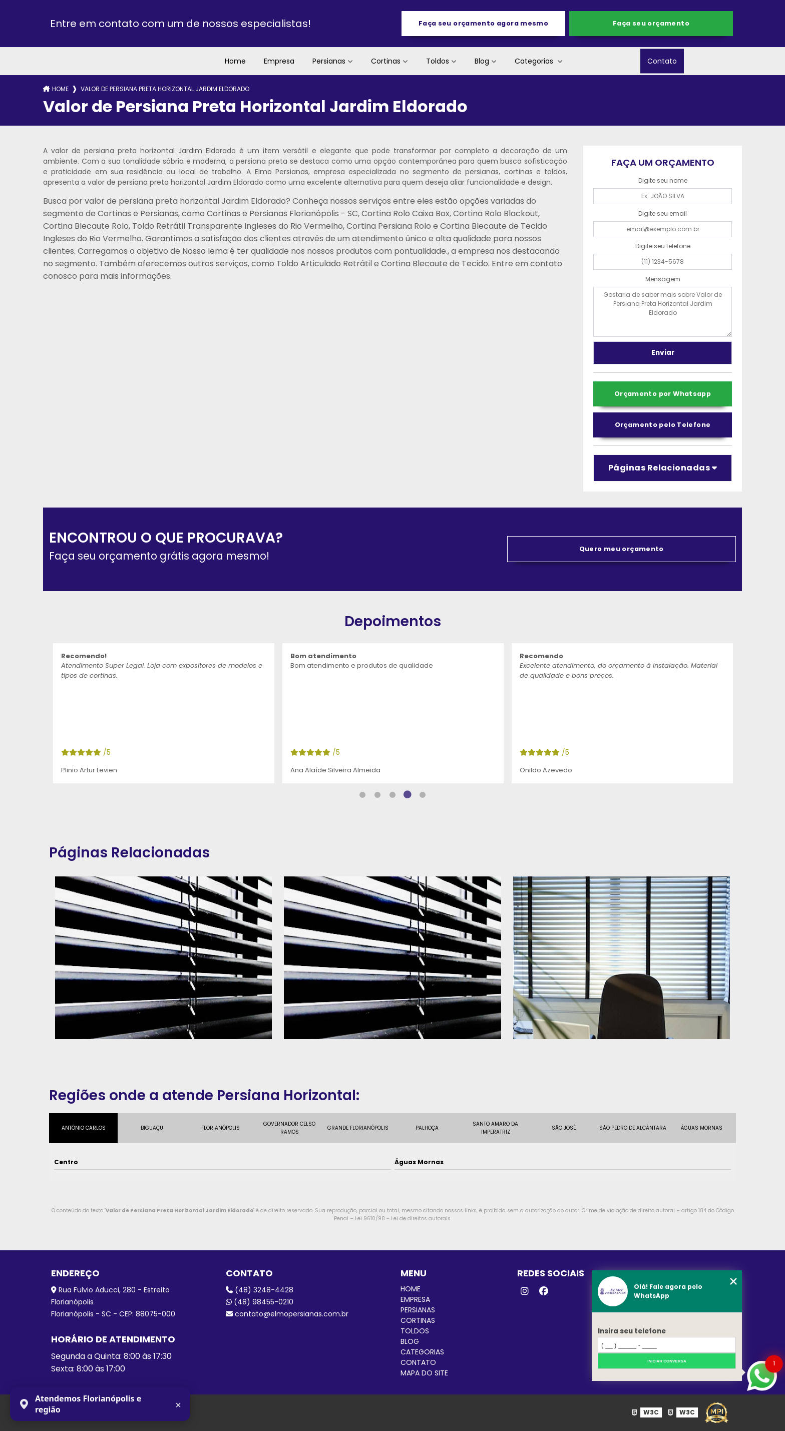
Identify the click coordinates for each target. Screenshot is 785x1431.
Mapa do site (424, 1373)
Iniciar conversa (666, 1361)
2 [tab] (377, 795)
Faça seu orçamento (651, 23)
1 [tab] (362, 795)
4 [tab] (408, 795)
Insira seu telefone (632, 1331)
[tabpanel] (163, 713)
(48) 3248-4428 (259, 1290)
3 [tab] (392, 795)
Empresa (279, 61)
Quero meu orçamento (621, 549)
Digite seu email (662, 213)
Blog (482, 61)
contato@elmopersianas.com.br (287, 1314)
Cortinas (386, 61)
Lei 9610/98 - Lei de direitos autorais (403, 1218)
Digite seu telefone (662, 246)
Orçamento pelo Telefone (663, 424)
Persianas (328, 61)
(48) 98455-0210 (259, 1302)
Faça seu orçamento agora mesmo (483, 23)
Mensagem (662, 279)
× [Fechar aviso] (178, 1404)
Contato (662, 61)
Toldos (437, 61)
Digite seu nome (662, 180)
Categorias (535, 61)
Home (235, 61)
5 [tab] (423, 795)
